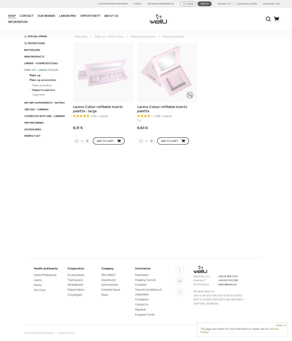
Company (107, 268)
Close (281, 325)
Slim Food (39, 290)
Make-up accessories (43, 80)
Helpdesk (140, 309)
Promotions (34, 43)
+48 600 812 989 (228, 280)
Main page (81, 36)
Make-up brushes (42, 85)
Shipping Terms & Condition (145, 282)
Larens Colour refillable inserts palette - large (98, 109)
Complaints (141, 299)
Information (143, 268)
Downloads (141, 274)
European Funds (144, 314)
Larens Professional (45, 274)
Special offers (35, 36)
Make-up (35, 75)
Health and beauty (46, 268)
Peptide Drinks (34, 122)
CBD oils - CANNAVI (36, 109)
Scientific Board (110, 289)
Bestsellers (32, 50)
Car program (75, 294)
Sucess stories (76, 274)
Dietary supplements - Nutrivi (44, 102)
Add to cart (109, 141)
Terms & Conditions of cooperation (148, 292)
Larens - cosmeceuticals (41, 63)
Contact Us (141, 304)
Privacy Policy (67, 333)
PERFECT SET (32, 135)
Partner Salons (76, 289)
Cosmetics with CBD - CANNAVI (44, 116)
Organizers (38, 94)
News (104, 294)
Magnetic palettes (43, 90)
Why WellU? (108, 274)
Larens (38, 280)
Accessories (32, 129)
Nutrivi (38, 285)
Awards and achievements (109, 282)
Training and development (75, 282)
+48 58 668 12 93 (228, 276)
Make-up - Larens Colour (41, 70)
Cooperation (76, 268)
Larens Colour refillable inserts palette (162, 109)
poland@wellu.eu (227, 284)
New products (34, 56)
